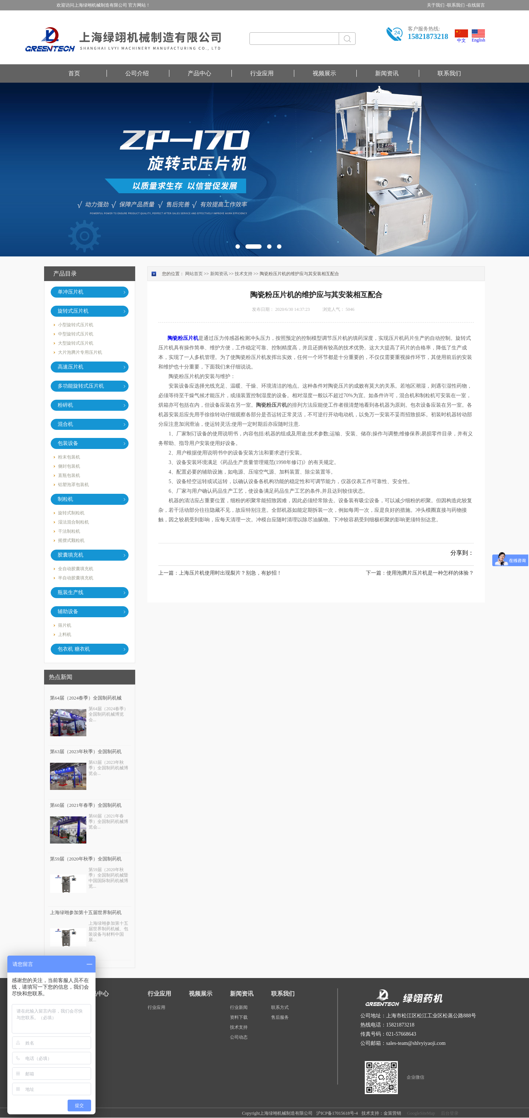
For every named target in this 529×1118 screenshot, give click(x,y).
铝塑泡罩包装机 (73, 484)
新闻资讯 (387, 73)
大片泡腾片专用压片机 (80, 352)
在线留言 (476, 5)
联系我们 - (457, 5)
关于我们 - (437, 5)
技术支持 (243, 273)
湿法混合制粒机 (73, 522)
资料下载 (239, 1017)
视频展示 (324, 73)
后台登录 (448, 1113)
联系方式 (280, 1007)
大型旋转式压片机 (75, 343)
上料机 (64, 634)
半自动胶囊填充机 (75, 577)
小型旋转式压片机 (75, 324)
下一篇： (420, 573)
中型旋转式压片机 (75, 334)
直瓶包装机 (69, 475)
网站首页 (194, 273)
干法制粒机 (69, 531)
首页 (74, 73)
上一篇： (220, 573)
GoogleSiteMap (420, 1113)
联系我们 (449, 73)
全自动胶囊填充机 (75, 568)
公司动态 (239, 1037)
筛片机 (64, 625)
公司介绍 (137, 73)
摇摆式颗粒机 (71, 540)
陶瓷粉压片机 (183, 338)
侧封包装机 (69, 466)
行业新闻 (239, 1007)
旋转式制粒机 (71, 512)
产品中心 (199, 73)
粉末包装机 (69, 457)
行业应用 (262, 73)
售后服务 (280, 1017)
